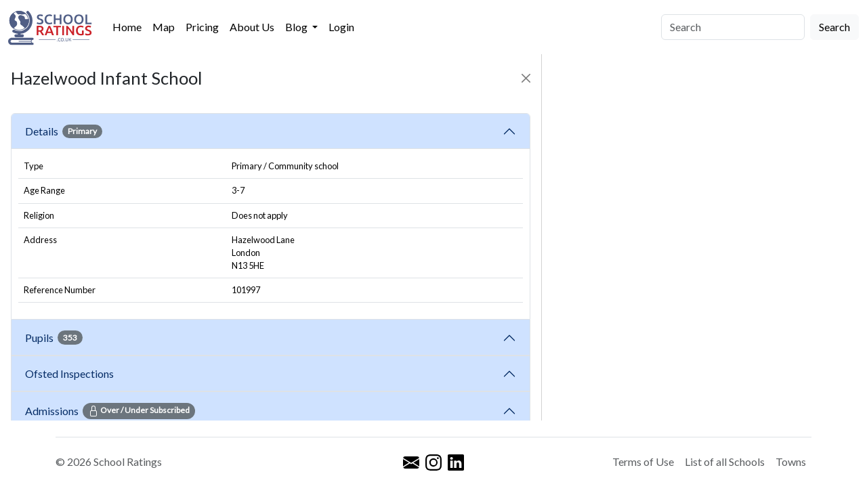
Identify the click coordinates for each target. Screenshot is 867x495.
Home (127, 26)
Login (341, 26)
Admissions (110, 411)
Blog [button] (297, 26)
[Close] (526, 78)
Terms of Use (643, 461)
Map (163, 26)
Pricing (202, 26)
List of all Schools (725, 461)
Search (834, 26)
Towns (791, 461)
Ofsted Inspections (71, 373)
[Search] (733, 27)
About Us (252, 26)
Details (63, 131)
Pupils (54, 337)
